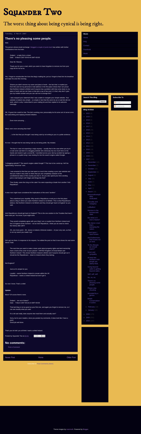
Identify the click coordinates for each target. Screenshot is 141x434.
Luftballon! (91, 207)
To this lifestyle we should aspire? (93, 247)
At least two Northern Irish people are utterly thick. (94, 261)
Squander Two (32, 12)
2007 (88, 159)
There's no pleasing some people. (94, 283)
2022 (88, 113)
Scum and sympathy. (92, 253)
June (90, 182)
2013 (88, 140)
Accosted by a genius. (93, 294)
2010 (88, 149)
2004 (88, 321)
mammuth (69, 429)
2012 (88, 143)
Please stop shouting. (92, 289)
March (90, 192)
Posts (117, 103)
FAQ (85, 42)
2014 (88, 136)
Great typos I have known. (93, 233)
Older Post (71, 357)
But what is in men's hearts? (94, 219)
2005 (88, 317)
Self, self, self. (93, 274)
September (92, 172)
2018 (88, 123)
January (91, 310)
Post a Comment (14, 347)
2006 (88, 314)
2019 (88, 120)
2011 (88, 146)
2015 (88, 133)
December (92, 162)
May (90, 185)
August (91, 175)
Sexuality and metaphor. (93, 203)
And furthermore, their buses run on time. (94, 240)
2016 (88, 130)
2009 (88, 153)
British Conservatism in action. (94, 301)
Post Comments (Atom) (45, 364)
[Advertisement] (47, 415)
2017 (88, 126)
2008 (88, 156)
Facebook (87, 49)
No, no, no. (92, 277)
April (90, 188)
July (90, 179)
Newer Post (10, 357)
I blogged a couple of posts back (41, 47)
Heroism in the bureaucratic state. (93, 212)
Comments (119, 106)
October (91, 169)
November (92, 165)
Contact (86, 45)
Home (40, 357)
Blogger (85, 429)
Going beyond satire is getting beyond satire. (94, 269)
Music (85, 53)
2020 (88, 117)
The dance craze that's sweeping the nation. (94, 226)
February (91, 307)
